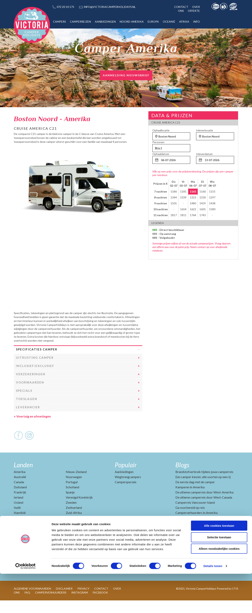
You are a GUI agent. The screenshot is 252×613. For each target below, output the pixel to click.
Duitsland (20, 499)
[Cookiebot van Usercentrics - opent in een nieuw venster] (25, 605)
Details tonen (212, 605)
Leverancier (28, 419)
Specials (24, 403)
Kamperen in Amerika (190, 499)
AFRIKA (184, 21)
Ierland (18, 510)
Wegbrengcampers (128, 489)
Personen (158, 142)
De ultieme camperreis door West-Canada (203, 510)
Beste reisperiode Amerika (193, 540)
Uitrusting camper (35, 370)
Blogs (182, 477)
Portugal (72, 494)
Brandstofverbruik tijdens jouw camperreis (204, 484)
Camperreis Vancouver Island (195, 515)
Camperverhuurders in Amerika (196, 525)
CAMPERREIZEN (80, 21)
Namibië (20, 525)
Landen (23, 477)
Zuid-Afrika (74, 525)
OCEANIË (169, 21)
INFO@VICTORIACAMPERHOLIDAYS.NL (110, 6)
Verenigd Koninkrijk (79, 510)
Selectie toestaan (219, 576)
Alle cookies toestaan (219, 565)
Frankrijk (20, 505)
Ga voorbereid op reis (190, 520)
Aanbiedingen (124, 484)
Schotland (72, 499)
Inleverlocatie (204, 130)
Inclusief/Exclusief (35, 378)
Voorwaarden (30, 395)
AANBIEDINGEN (105, 21)
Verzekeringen (30, 386)
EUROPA (153, 21)
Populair (126, 477)
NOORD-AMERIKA (132, 21)
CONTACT (181, 6)
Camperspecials (125, 494)
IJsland (18, 515)
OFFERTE (194, 10)
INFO (196, 21)
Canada (19, 494)
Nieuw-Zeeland (76, 484)
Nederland (21, 530)
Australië (20, 489)
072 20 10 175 (65, 6)
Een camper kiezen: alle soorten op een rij (203, 489)
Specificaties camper (36, 362)
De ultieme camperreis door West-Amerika (204, 505)
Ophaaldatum (160, 154)
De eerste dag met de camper (195, 494)
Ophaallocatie (161, 130)
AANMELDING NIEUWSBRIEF (126, 75)
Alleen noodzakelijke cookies (219, 588)
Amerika (19, 484)
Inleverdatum (204, 154)
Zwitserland (74, 520)
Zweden (71, 515)
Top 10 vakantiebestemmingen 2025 (200, 530)
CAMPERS (59, 21)
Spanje (70, 505)
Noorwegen (74, 489)
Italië (17, 520)
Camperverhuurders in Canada (195, 535)
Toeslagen (26, 411)
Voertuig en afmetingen (32, 429)
